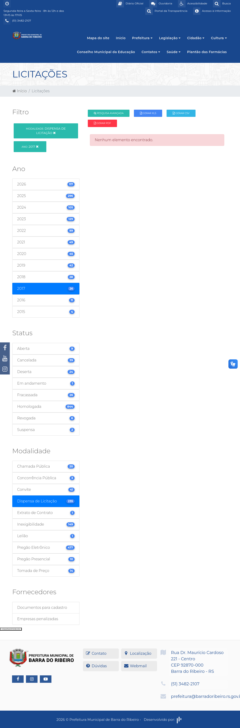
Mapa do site (98, 38)
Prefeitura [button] (142, 38)
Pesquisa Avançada (109, 113)
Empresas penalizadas (37, 619)
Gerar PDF (102, 123)
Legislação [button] (169, 38)
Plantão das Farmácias (207, 52)
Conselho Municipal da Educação (106, 52)
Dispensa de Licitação (46, 131)
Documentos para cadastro (42, 607)
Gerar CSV (181, 113)
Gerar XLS (148, 113)
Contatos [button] (151, 52)
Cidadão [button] (196, 38)
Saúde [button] (174, 52)
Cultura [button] (219, 38)
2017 (30, 146)
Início (121, 38)
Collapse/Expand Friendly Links (11, 629)
